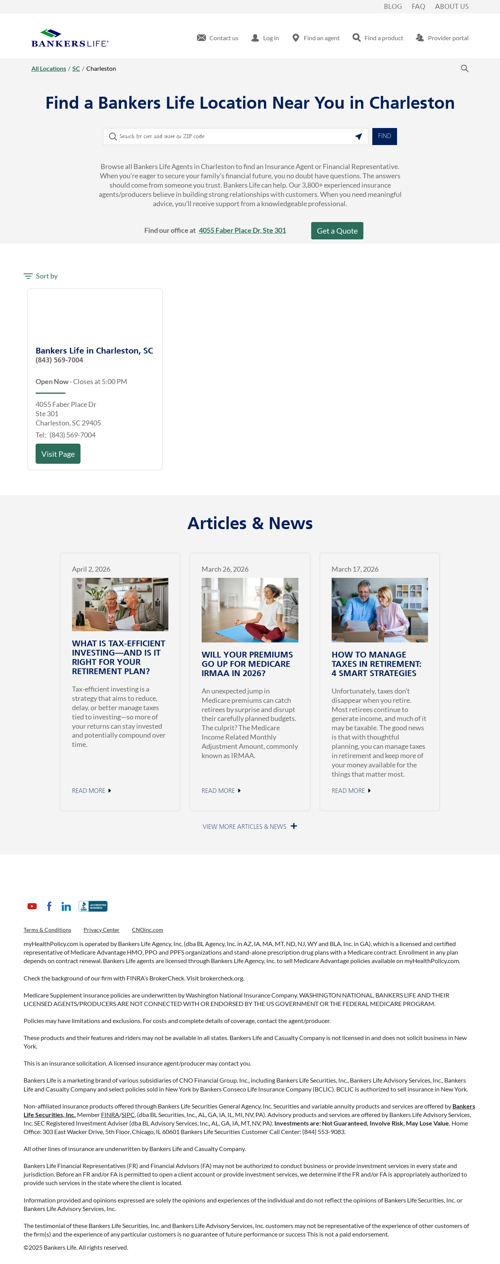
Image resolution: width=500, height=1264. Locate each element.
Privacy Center (102, 929)
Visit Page (58, 453)
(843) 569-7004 (59, 360)
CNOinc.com (147, 929)
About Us (452, 6)
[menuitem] (217, 38)
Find (384, 136)
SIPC (128, 1114)
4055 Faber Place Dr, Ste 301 (242, 230)
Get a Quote (337, 230)
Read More (88, 791)
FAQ (418, 6)
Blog (393, 6)
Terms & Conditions (47, 929)
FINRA (110, 1114)
